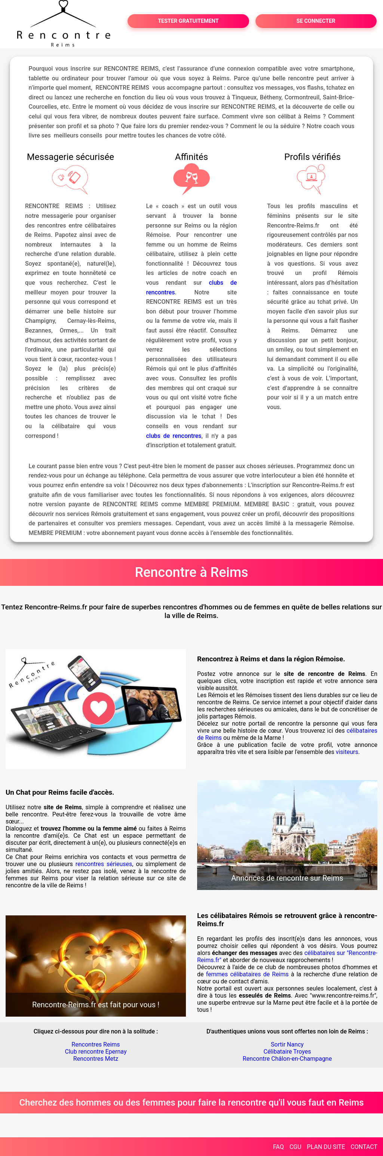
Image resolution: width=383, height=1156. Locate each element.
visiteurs (347, 751)
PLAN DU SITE (326, 1146)
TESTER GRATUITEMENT (188, 21)
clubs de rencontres (174, 435)
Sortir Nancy (287, 1044)
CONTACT (363, 1146)
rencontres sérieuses (104, 864)
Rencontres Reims (95, 1044)
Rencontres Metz (95, 1058)
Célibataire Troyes (287, 1051)
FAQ (278, 1146)
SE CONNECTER (316, 21)
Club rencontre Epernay (96, 1051)
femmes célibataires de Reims (247, 974)
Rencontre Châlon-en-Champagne (287, 1058)
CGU (295, 1146)
